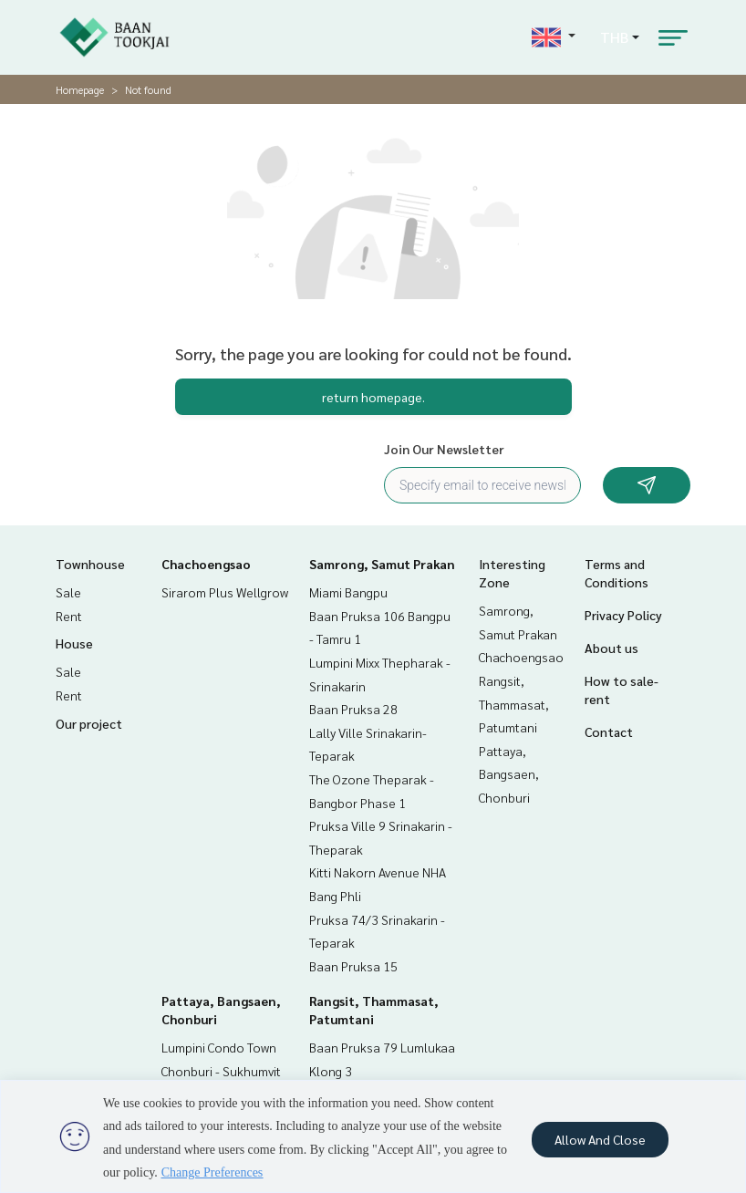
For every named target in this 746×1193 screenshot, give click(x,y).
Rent (69, 615)
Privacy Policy (623, 615)
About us (611, 647)
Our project (89, 723)
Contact (609, 731)
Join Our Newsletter (444, 449)
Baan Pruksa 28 (353, 708)
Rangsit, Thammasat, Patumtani (514, 703)
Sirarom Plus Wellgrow (224, 592)
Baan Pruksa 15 (353, 966)
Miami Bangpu (348, 592)
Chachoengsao (206, 563)
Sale (68, 592)
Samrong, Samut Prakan (382, 563)
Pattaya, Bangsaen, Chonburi (509, 773)
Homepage (80, 89)
